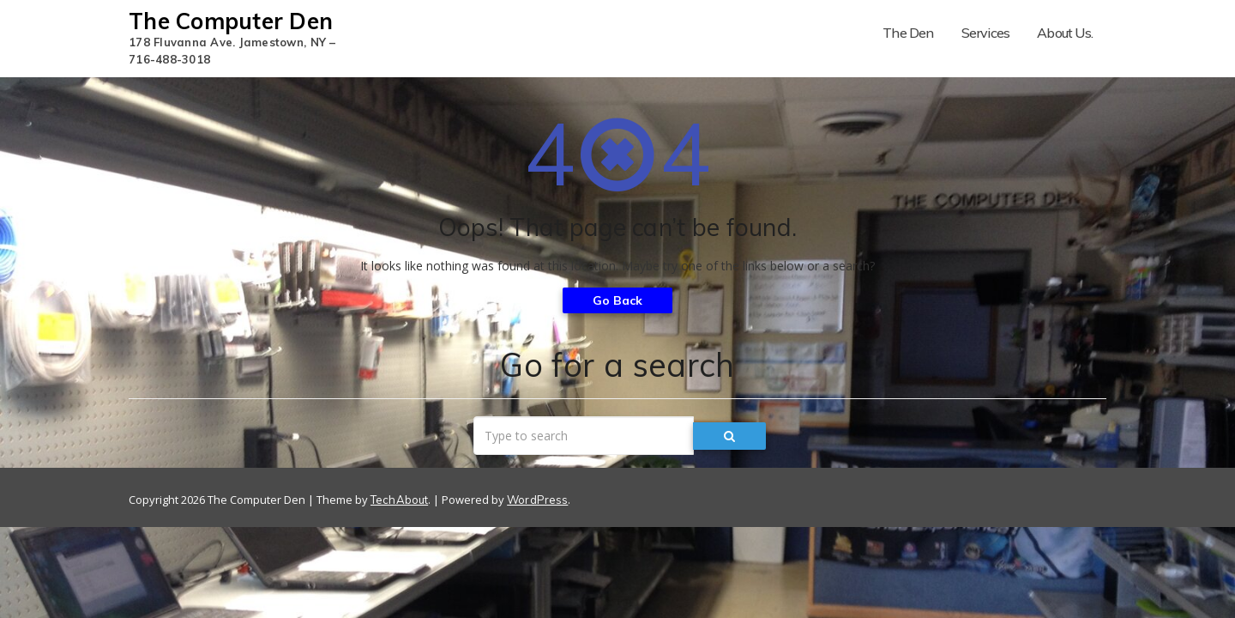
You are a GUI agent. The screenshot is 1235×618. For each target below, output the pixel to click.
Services (985, 32)
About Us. (1065, 32)
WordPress (537, 499)
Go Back (618, 300)
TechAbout (399, 499)
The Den (908, 32)
